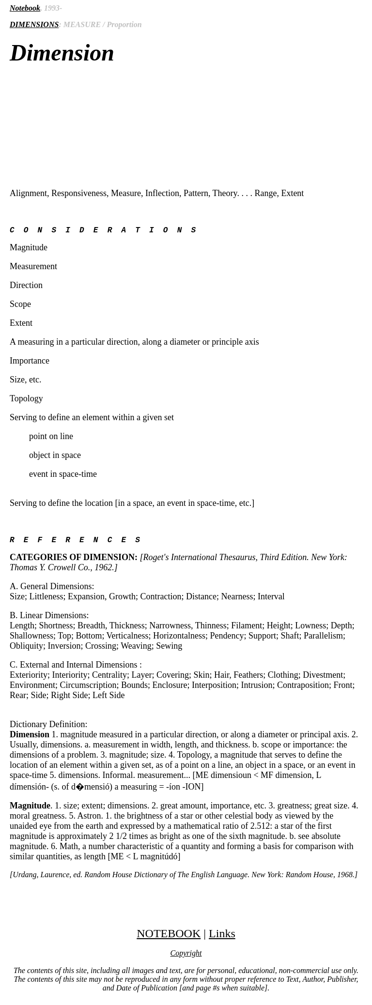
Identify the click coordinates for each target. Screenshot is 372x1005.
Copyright (186, 957)
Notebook (25, 8)
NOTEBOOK (169, 937)
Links (222, 937)
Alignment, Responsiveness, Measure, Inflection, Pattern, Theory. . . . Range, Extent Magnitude (186, 527)
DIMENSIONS (34, 24)
